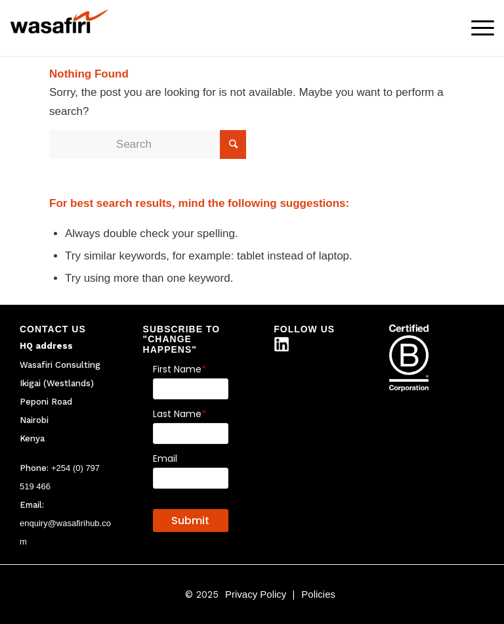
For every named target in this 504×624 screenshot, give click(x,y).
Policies (318, 594)
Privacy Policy (255, 594)
